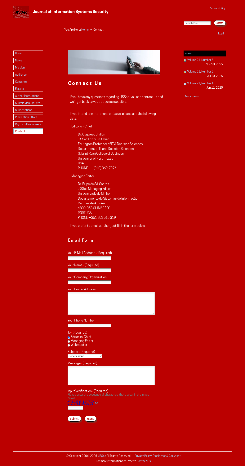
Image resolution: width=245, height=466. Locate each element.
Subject (73, 352)
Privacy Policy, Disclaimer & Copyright (158, 456)
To (69, 332)
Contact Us (144, 461)
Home (85, 29)
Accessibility (217, 8)
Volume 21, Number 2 (203, 74)
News (188, 53)
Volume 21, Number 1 (203, 85)
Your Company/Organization (87, 277)
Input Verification (80, 391)
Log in (221, 33)
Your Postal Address (82, 289)
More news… (193, 96)
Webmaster (79, 345)
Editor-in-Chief (81, 337)
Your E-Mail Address (81, 253)
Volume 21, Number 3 (203, 62)
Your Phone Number (81, 320)
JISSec (102, 456)
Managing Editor (82, 341)
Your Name (75, 265)
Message (74, 363)
